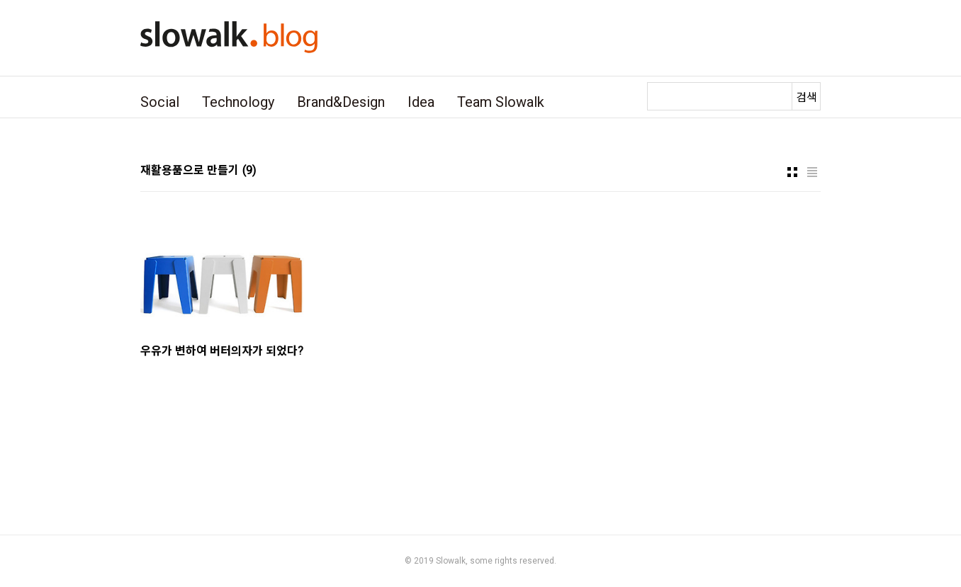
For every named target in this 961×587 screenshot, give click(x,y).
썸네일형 (792, 172)
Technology (238, 101)
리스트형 (812, 172)
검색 (806, 97)
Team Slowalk (500, 101)
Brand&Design (341, 101)
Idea (421, 101)
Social (159, 101)
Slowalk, (452, 561)
